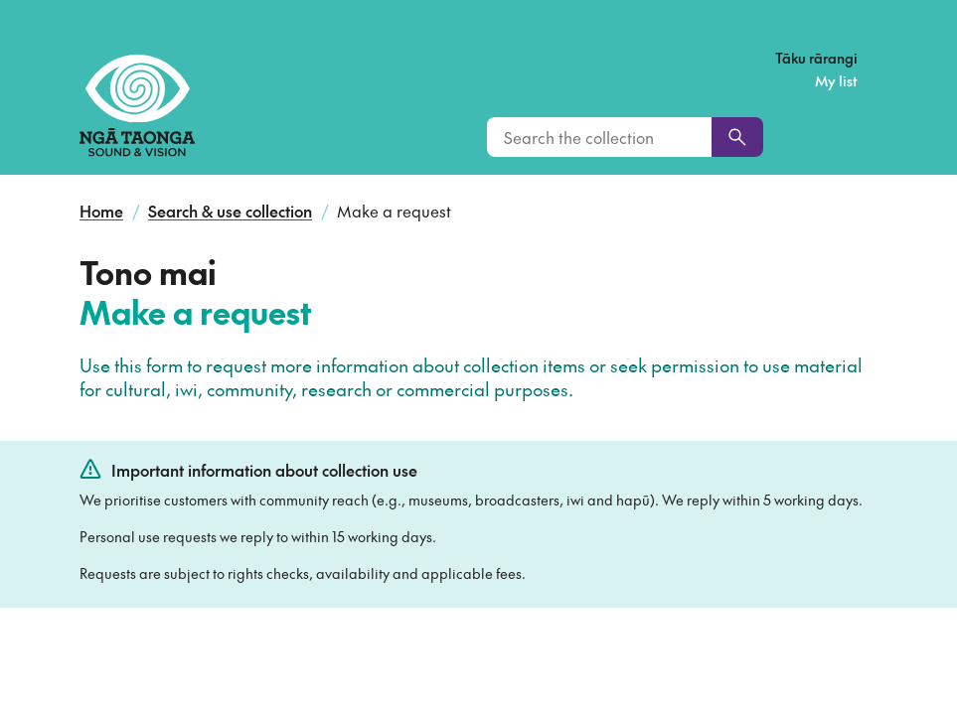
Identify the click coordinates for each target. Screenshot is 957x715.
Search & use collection (230, 210)
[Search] (737, 137)
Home (101, 210)
